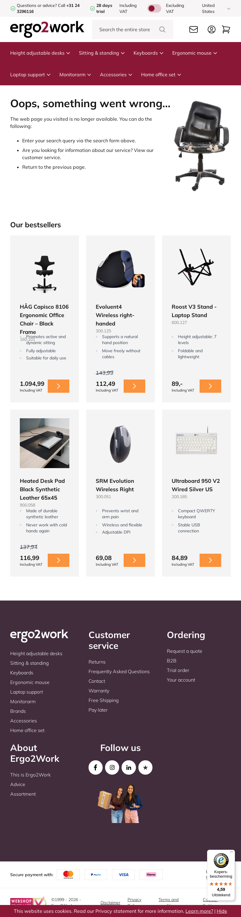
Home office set (161, 74)
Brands (18, 711)
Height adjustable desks (40, 53)
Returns (97, 662)
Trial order (178, 670)
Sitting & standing (102, 53)
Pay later (98, 710)
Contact (97, 681)
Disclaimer (110, 902)
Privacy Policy (134, 902)
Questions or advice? (37, 5)
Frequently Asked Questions (119, 671)
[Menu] (231, 853)
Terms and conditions (168, 902)
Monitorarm (75, 74)
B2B (171, 661)
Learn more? (199, 911)
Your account (181, 680)
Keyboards (149, 53)
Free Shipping (104, 700)
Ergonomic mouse (195, 53)
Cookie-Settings (211, 902)
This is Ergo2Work (30, 775)
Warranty (99, 691)
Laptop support (30, 74)
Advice (17, 784)
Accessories (116, 74)
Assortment (23, 794)
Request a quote (184, 651)
